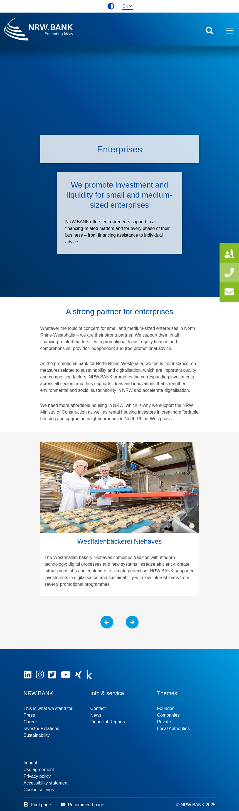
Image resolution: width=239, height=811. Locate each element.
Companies (168, 712)
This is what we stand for (48, 705)
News (96, 712)
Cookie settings (39, 786)
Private (164, 719)
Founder (165, 705)
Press (29, 712)
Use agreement (39, 766)
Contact (98, 705)
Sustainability (37, 732)
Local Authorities (173, 725)
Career (30, 719)
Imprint (30, 760)
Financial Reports (107, 719)
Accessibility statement (46, 780)
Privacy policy (37, 773)
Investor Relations (41, 725)
